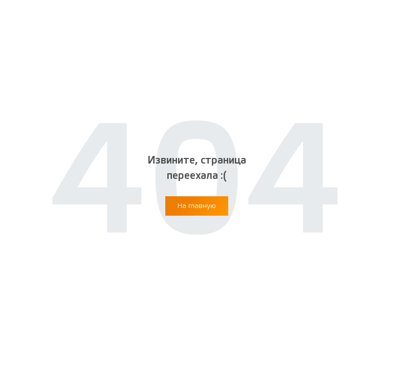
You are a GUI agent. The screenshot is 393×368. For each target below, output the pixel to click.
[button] (196, 206)
